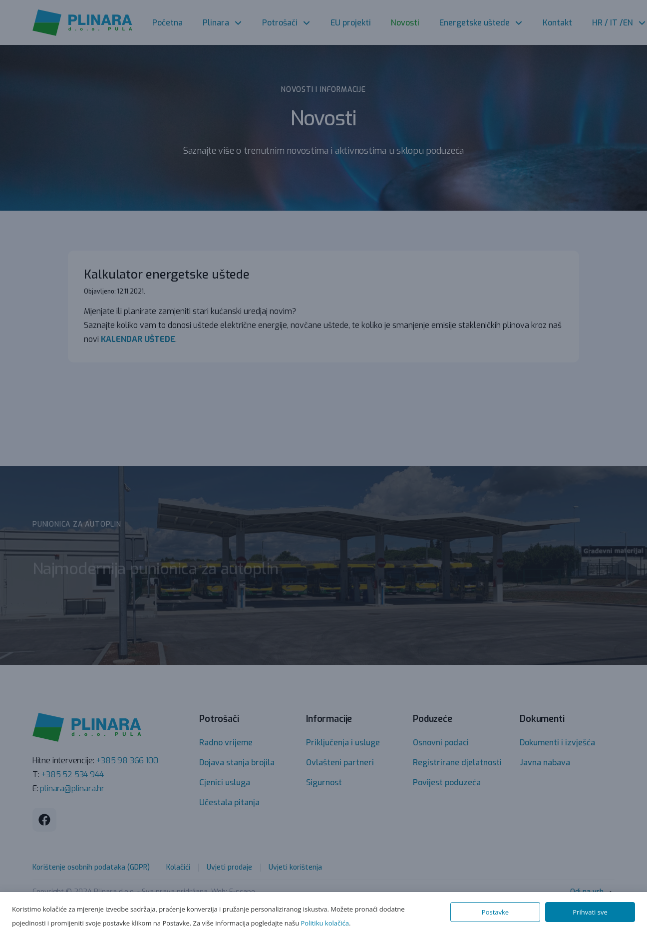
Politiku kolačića (325, 923)
